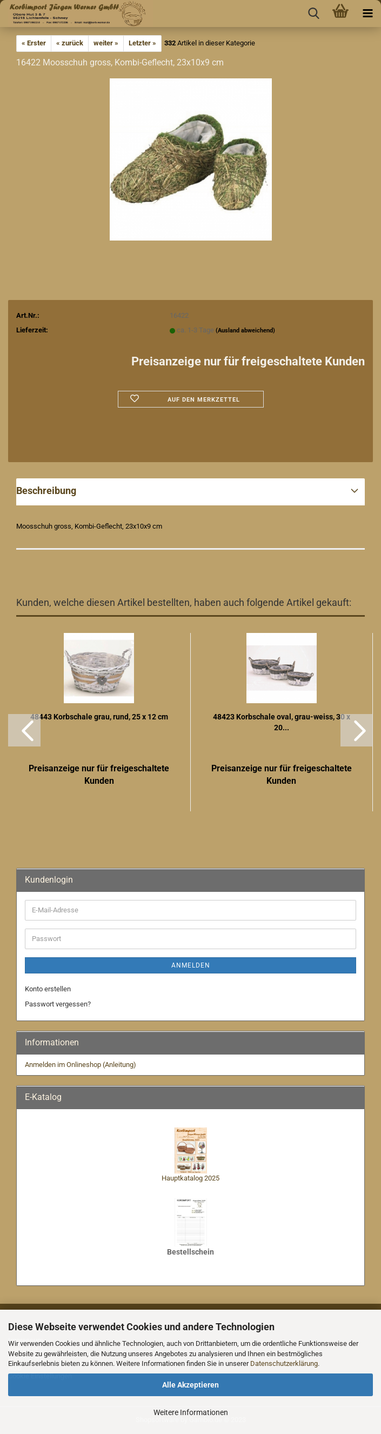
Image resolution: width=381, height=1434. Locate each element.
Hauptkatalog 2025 (190, 1178)
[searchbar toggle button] (313, 13)
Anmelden (190, 965)
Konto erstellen (48, 989)
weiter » (105, 43)
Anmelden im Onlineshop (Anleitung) (80, 1065)
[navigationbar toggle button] (367, 13)
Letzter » (142, 43)
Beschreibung (46, 490)
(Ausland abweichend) (245, 330)
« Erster (34, 43)
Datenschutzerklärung (284, 1363)
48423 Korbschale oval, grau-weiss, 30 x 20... (281, 722)
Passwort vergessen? (58, 1004)
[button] (24, 730)
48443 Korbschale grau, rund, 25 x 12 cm (99, 716)
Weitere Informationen (190, 1412)
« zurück (69, 43)
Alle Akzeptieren (190, 1384)
